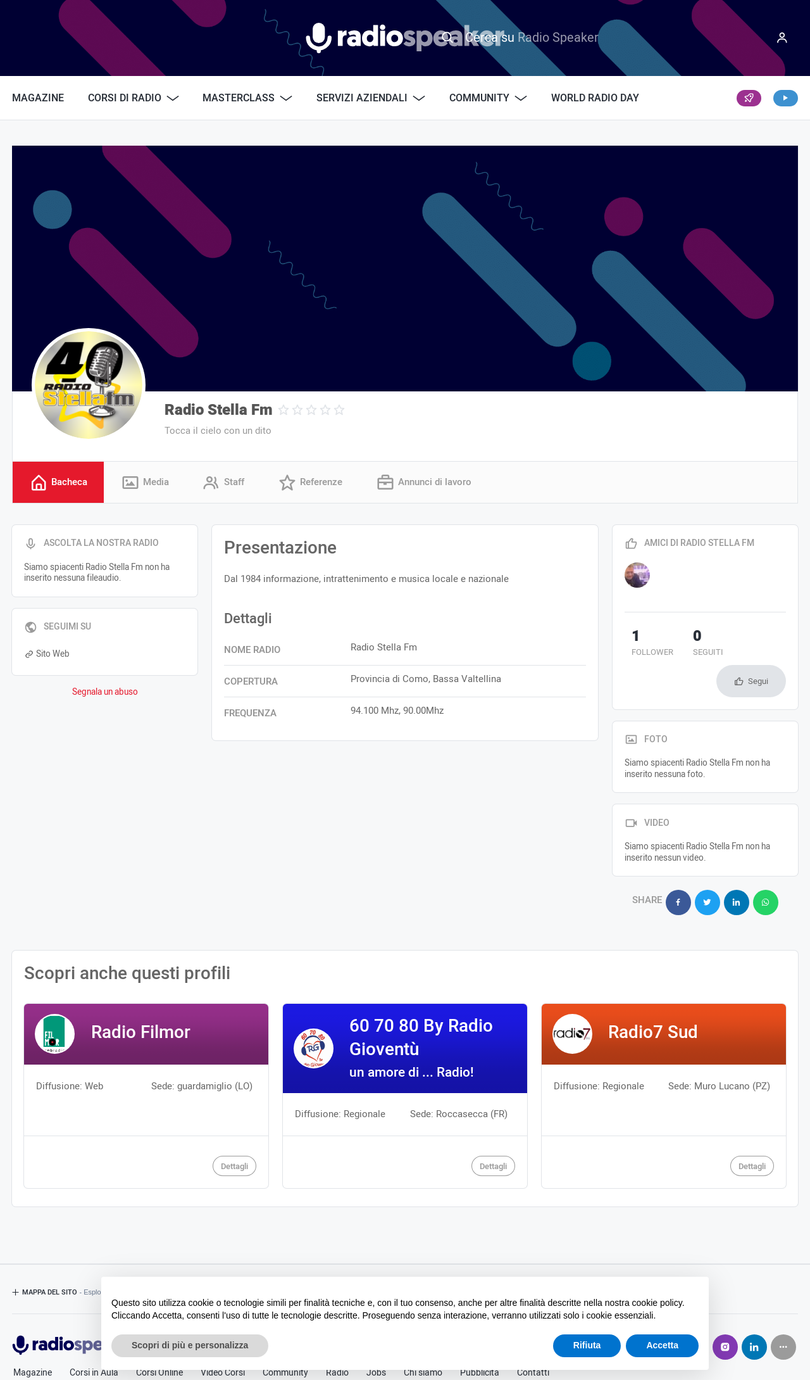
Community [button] (488, 98)
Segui (758, 648)
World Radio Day (595, 98)
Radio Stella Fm (219, 410)
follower (645, 646)
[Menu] (782, 38)
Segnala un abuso (105, 693)
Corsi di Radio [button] (133, 98)
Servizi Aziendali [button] (370, 98)
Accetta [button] (662, 1345)
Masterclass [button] (247, 98)
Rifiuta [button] (587, 1345)
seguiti (687, 646)
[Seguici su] (783, 1306)
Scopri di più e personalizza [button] (190, 1345)
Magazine (38, 98)
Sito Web (47, 656)
